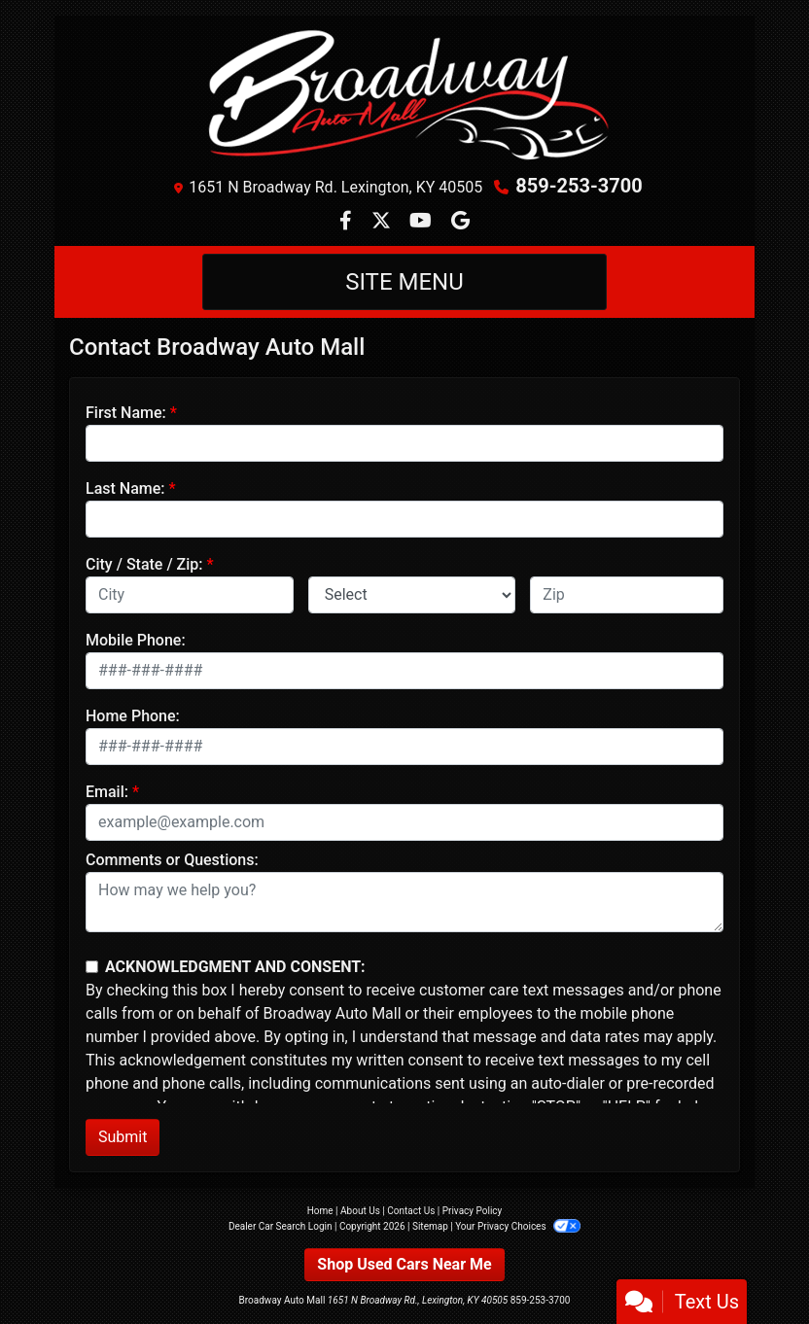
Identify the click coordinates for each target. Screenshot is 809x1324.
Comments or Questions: (172, 860)
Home (320, 1210)
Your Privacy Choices (517, 1226)
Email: (107, 792)
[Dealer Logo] (404, 96)
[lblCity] (190, 594)
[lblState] (412, 594)
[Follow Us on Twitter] (383, 222)
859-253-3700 (579, 185)
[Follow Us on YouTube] (422, 222)
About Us (360, 1210)
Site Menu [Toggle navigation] (404, 282)
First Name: (126, 412)
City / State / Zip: (144, 564)
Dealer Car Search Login (281, 1226)
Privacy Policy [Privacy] (472, 1210)
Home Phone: (133, 716)
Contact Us (411, 1210)
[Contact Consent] (92, 966)
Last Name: (125, 488)
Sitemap (430, 1226)
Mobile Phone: (136, 640)
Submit (122, 1137)
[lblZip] (626, 594)
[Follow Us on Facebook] (348, 222)
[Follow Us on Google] (460, 222)
